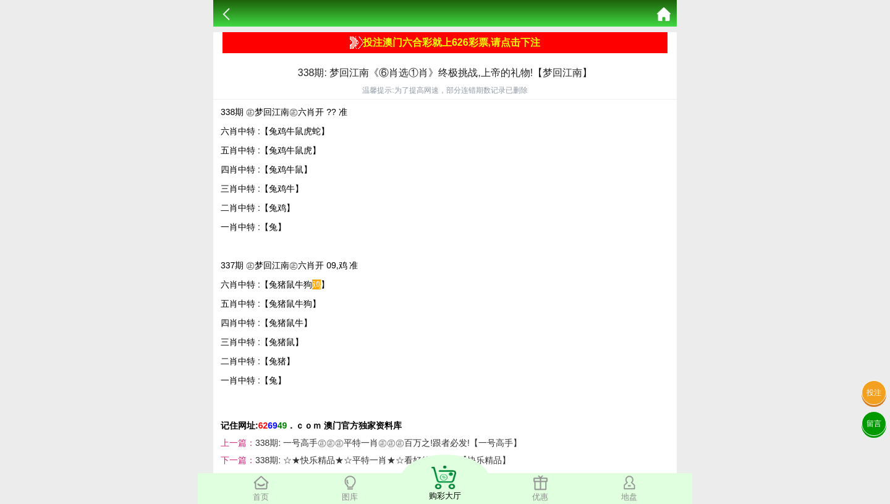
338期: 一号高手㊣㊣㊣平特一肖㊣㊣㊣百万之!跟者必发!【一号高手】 (388, 443)
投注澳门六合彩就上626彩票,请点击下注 (445, 42)
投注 (874, 392)
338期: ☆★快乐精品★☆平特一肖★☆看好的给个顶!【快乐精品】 (383, 460)
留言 (874, 423)
